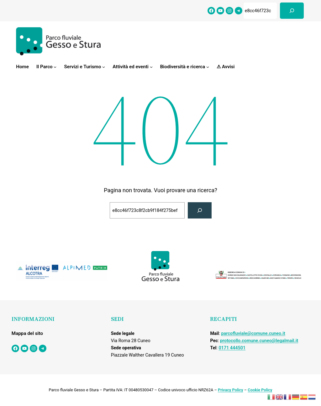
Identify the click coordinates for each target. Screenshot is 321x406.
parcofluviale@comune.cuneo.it (253, 333)
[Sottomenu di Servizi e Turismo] (103, 66)
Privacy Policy (230, 390)
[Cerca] (292, 11)
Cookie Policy (260, 390)
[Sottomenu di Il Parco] (55, 66)
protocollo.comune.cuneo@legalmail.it (259, 340)
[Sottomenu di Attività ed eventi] (151, 66)
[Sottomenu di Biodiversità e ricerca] (207, 66)
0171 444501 (231, 348)
